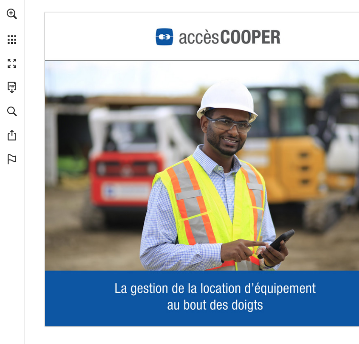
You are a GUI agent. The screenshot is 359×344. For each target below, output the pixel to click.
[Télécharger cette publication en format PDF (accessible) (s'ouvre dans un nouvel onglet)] (12, 87)
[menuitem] (12, 26)
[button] (12, 14)
